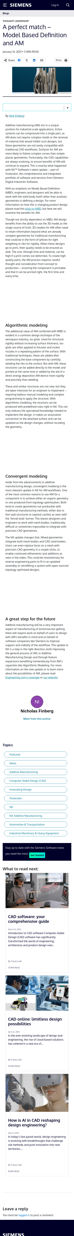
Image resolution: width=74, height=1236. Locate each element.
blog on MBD (33, 208)
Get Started (37, 855)
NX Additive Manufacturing (25, 815)
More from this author (37, 718)
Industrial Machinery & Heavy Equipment (34, 833)
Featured (14, 754)
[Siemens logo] (20, 5)
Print (58, 60)
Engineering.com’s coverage (22, 677)
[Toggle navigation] (68, 13)
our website (50, 677)
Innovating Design (20, 789)
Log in (55, 5)
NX (11, 807)
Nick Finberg (16, 115)
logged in (24, 1215)
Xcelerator (15, 798)
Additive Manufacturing (23, 772)
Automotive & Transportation (27, 824)
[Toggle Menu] (5, 5)
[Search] (68, 5)
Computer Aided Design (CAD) (27, 780)
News (12, 763)
